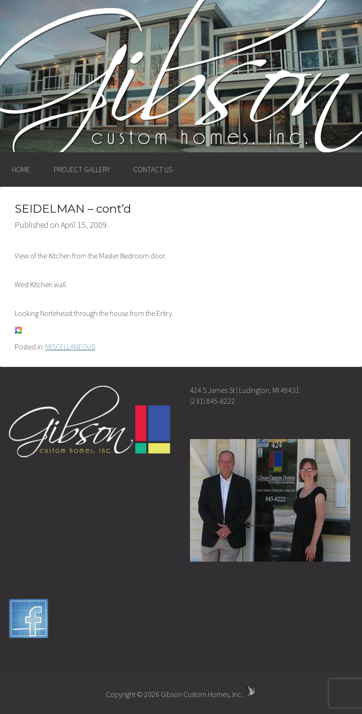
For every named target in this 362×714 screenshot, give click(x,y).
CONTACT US (153, 169)
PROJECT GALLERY (82, 169)
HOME (21, 169)
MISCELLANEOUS (70, 346)
